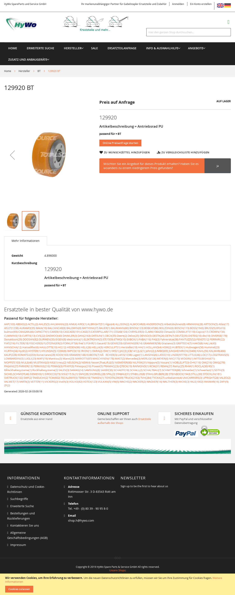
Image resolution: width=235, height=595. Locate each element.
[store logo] (72, 23)
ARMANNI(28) (194, 324)
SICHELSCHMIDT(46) (16, 374)
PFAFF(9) (68, 366)
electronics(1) (75, 339)
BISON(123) (136, 328)
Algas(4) (110, 324)
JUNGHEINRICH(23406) (182, 351)
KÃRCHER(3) (108, 355)
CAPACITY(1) (41, 332)
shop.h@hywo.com (81, 520)
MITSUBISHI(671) (204, 358)
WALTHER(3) (170, 381)
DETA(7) (169, 335)
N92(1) (54, 362)
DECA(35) (110, 335)
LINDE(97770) (179, 355)
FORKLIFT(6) (70, 343)
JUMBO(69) (161, 351)
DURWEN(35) (47, 339)
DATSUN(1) (98, 335)
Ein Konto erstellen (201, 4)
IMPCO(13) (73, 351)
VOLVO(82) (75, 381)
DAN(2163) (84, 335)
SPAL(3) (110, 374)
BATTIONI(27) (90, 328)
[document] (118, 584)
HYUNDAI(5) (48, 351)
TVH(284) (146, 378)
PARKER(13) (26, 366)
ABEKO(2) (21, 324)
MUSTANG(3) (41, 362)
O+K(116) (195, 362)
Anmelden (178, 4)
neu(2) (62, 362)
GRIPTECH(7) (184, 343)
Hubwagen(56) (195, 347)
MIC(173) (174, 358)
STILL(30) (196, 374)
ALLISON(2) (122, 324)
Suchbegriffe (19, 499)
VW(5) (115, 381)
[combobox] (188, 32)
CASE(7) (85, 332)
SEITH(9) (219, 370)
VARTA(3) (24, 381)
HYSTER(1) (34, 351)
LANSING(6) (150, 355)
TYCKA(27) (158, 378)
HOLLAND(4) (154, 347)
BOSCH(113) (181, 328)
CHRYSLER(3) (136, 332)
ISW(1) (107, 351)
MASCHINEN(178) (103, 358)
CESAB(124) (121, 332)
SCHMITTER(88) (171, 370)
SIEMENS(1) (37, 374)
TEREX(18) (84, 378)
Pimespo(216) (83, 366)
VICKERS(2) (51, 381)
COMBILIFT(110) (185, 332)
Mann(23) (68, 358)
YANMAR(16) (211, 381)
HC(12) (62, 347)
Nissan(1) (166, 362)
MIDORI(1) (187, 358)
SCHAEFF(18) (121, 370)
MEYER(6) (162, 358)
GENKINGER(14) (132, 343)
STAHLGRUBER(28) (157, 374)
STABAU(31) (123, 374)
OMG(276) (219, 362)
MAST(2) (120, 358)
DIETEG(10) (195, 335)
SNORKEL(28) (97, 374)
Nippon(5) (153, 362)
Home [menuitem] (12, 48)
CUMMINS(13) (12, 335)
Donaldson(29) (13, 339)
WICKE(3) (183, 381)
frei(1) (82, 343)
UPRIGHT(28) (211, 378)
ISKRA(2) (97, 351)
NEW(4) (85, 362)
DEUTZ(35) (181, 335)
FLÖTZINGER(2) (52, 343)
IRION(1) (86, 351)
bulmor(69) (11, 332)
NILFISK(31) (140, 362)
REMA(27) (166, 366)
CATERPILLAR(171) (102, 332)
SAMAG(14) (76, 370)
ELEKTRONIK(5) (93, 339)
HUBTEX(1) (178, 347)
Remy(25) (178, 366)
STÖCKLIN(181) (212, 374)
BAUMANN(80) (120, 328)
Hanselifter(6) (30, 347)
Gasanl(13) (103, 343)
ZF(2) (7, 385)
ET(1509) (108, 339)
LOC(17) (206, 355)
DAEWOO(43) (54, 335)
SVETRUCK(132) (13, 378)
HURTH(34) (11, 351)
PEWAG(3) (57, 366)
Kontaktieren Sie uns (24, 525)
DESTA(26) (158, 335)
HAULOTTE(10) (48, 347)
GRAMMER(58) (152, 343)
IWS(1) (115, 351)
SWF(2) (28, 378)
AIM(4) (73, 324)
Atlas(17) (224, 324)
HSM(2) (166, 347)
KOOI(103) (62, 355)
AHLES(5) (44, 324)
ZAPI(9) (224, 381)
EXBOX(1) (132, 339)
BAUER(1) (104, 328)
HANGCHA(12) (13, 347)
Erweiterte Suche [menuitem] (40, 48)
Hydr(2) (23, 351)
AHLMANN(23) (59, 324)
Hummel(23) (212, 347)
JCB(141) (132, 351)
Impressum (18, 545)
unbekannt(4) (173, 378)
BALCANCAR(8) (57, 328)
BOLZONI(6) (166, 328)
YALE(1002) (196, 381)
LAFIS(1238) (125, 355)
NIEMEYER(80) (123, 362)
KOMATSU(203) (27, 355)
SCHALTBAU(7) (152, 370)
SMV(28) (84, 374)
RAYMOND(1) (141, 366)
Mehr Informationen (26, 241)
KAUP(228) (10, 355)
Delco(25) (133, 335)
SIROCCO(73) (53, 374)
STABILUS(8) (137, 374)
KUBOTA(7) (93, 355)
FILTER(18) (22, 343)
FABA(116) (145, 339)
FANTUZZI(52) (187, 339)
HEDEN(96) (73, 347)
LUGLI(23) (30, 358)
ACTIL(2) (33, 324)
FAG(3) (156, 339)
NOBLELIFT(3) (180, 362)
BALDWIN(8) (73, 328)
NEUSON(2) (74, 362)
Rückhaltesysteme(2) (45, 370)
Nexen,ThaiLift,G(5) (102, 362)
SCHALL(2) (136, 370)
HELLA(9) (97, 347)
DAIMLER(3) (70, 335)
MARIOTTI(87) (83, 358)
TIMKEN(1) (97, 378)
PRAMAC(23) (111, 366)
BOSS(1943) (197, 328)
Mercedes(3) (133, 358)
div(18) (206, 335)
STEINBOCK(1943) (179, 374)
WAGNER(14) (154, 381)
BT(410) (220, 328)
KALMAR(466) (217, 351)
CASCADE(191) (71, 332)
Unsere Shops (117, 570)
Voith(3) (63, 381)
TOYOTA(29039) (114, 378)
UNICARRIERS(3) (192, 378)
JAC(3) (123, 351)
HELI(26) (86, 347)
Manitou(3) (55, 358)
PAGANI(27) (11, 366)
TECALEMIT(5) (69, 378)
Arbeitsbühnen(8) (175, 324)
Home (7, 71)
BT (39, 71)
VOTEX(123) (90, 381)
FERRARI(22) (217, 339)
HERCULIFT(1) (111, 347)
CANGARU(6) (26, 332)
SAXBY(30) (107, 370)
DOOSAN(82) (30, 339)
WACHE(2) (126, 381)
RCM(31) (154, 366)
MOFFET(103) (12, 362)
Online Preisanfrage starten (120, 143)
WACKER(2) (139, 381)
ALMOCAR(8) (138, 324)
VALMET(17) (11, 381)
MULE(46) (27, 362)
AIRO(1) (82, 324)
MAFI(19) (42, 358)
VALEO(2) (224, 378)
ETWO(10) (120, 339)
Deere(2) (122, 335)
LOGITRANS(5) (220, 355)
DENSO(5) (146, 335)
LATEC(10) (164, 355)
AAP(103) (9, 324)
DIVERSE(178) (219, 335)
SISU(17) (66, 374)
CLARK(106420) (154, 332)
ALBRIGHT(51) (96, 324)
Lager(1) (137, 355)
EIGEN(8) (60, 339)
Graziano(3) (168, 343)
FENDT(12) (202, 339)
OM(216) (207, 362)
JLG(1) (141, 351)
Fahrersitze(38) (169, 339)
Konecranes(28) (45, 355)
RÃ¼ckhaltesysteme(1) (18, 370)
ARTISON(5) (211, 324)
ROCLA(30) (201, 366)
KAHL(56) (202, 351)
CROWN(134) (217, 332)
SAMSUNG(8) (92, 370)
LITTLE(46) (194, 355)
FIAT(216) (9, 343)
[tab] (25, 240)
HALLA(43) (209, 343)
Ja (218, 166)
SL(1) (75, 374)
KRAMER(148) (77, 355)
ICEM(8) (61, 351)
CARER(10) (56, 332)
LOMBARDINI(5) (14, 358)
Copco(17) (202, 332)
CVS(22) (40, 335)
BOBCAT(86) (151, 328)
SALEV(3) (64, 370)
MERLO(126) (148, 358)
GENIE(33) (116, 343)
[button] (12, 155)
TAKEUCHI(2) (40, 378)
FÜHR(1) (91, 343)
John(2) (150, 351)
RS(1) (211, 366)
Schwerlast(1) (205, 370)
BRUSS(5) (210, 328)
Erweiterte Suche (22, 506)
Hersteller (24, 71)
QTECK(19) (125, 366)
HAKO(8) (197, 343)
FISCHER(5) (36, 343)
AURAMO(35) (27, 328)
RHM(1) (189, 366)
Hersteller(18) (129, 347)
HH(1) (141, 347)
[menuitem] (73, 48)
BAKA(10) (41, 328)
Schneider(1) (189, 370)
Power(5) (97, 366)
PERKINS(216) (41, 366)
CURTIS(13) (28, 335)
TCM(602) (54, 378)
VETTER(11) (37, 381)
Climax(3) (169, 332)
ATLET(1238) (11, 328)
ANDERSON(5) (154, 324)
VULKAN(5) (104, 381)
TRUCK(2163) (132, 378)
